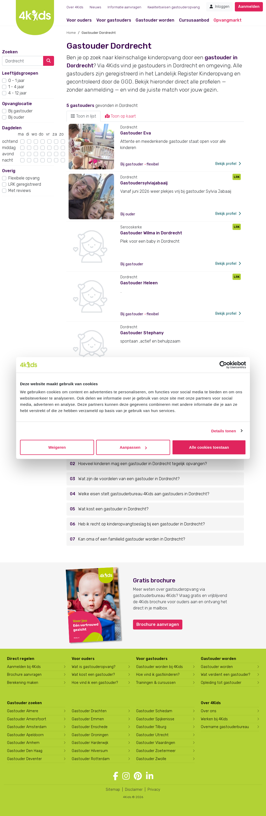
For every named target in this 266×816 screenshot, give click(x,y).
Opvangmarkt (228, 20)
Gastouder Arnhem (23, 743)
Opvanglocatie (17, 103)
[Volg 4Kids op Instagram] (126, 776)
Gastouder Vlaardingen (155, 743)
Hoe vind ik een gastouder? (95, 682)
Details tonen (223, 430)
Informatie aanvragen (124, 7)
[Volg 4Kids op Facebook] (115, 776)
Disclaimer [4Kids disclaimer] (134, 789)
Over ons (208, 711)
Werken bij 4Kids (214, 719)
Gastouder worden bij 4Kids (159, 667)
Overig (8, 170)
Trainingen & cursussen (156, 682)
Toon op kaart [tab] (120, 116)
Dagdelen (12, 127)
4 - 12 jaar (17, 93)
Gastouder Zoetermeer (156, 751)
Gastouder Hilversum (90, 751)
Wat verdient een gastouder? (225, 674)
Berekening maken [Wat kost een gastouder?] (22, 682)
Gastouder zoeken (24, 703)
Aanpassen (133, 447)
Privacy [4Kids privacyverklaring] (154, 789)
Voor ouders (79, 20)
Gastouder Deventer (24, 759)
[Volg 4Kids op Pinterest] (138, 776)
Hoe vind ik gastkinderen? (157, 674)
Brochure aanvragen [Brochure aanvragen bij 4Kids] (24, 674)
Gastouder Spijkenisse (155, 719)
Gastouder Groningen (90, 735)
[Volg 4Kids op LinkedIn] (149, 776)
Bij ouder (16, 117)
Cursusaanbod (194, 20)
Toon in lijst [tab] (83, 116)
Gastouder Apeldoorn (25, 735)
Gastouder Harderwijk (90, 743)
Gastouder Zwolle (151, 759)
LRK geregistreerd (24, 184)
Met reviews (19, 190)
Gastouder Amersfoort (26, 719)
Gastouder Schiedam (154, 711)
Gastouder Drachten (89, 711)
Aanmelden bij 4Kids (24, 667)
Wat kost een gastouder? (93, 674)
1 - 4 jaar (16, 86)
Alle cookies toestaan (209, 447)
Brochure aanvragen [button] (157, 624)
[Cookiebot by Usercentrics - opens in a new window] (223, 365)
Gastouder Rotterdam (91, 759)
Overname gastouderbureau (225, 727)
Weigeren (57, 447)
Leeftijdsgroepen (20, 73)
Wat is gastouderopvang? (93, 667)
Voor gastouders (113, 20)
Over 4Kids (74, 7)
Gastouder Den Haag (24, 751)
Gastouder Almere (22, 711)
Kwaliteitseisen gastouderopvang (174, 7)
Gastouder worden (155, 20)
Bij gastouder (20, 110)
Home (71, 33)
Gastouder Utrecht (152, 735)
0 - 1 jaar (16, 80)
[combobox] (22, 61)
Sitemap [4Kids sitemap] (113, 789)
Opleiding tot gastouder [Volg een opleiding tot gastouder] (221, 682)
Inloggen (219, 6)
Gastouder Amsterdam (26, 727)
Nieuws (95, 7)
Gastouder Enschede (90, 727)
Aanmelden (249, 6)
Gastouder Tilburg (151, 727)
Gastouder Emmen (88, 719)
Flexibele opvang (23, 178)
